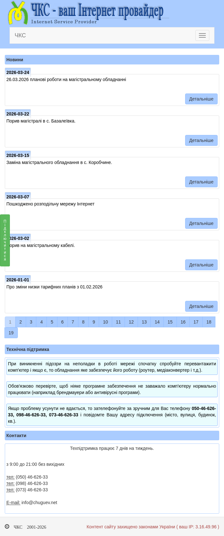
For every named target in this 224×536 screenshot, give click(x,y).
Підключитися (5, 242)
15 (170, 321)
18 (209, 321)
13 (144, 321)
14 (157, 321)
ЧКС (20, 35)
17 (196, 321)
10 (105, 321)
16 (183, 321)
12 (131, 321)
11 (118, 321)
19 (11, 332)
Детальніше (201, 98)
